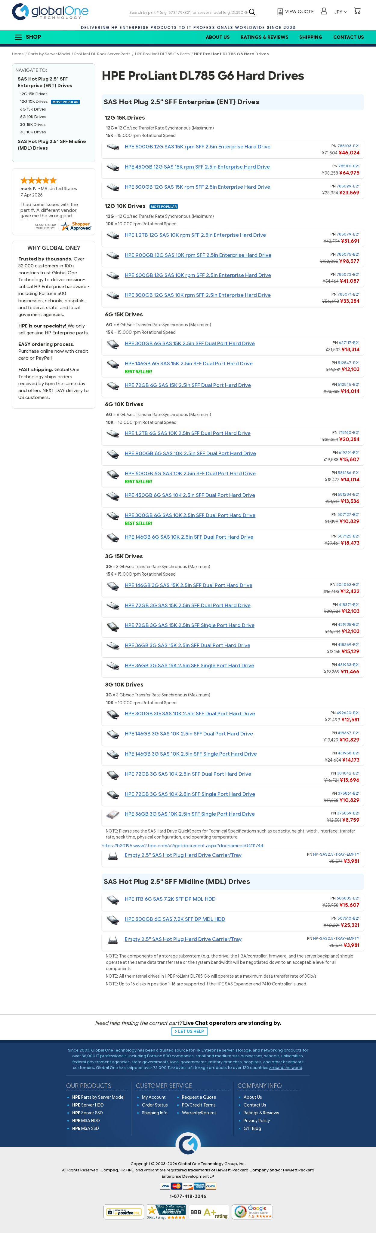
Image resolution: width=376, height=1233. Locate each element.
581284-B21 (348, 494)
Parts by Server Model (98, 1097)
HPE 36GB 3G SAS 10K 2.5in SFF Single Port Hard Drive (190, 814)
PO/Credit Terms (199, 1105)
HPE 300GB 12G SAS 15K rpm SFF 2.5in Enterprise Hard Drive (197, 187)
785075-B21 (348, 254)
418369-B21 (348, 644)
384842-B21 (348, 773)
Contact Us (348, 37)
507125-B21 (348, 536)
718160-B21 (348, 432)
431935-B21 (348, 624)
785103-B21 (348, 145)
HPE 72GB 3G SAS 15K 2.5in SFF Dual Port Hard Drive (188, 605)
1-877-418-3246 (188, 1196)
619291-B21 (349, 452)
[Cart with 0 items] (357, 11)
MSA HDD (86, 1120)
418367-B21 (348, 732)
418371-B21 (349, 604)
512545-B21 (348, 384)
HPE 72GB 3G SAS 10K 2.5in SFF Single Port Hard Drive (190, 794)
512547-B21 (348, 362)
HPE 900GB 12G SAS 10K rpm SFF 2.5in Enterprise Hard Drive (198, 255)
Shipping (310, 37)
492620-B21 (348, 712)
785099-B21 (348, 186)
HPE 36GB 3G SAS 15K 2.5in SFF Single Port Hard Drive (189, 665)
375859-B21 (348, 813)
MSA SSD (85, 1128)
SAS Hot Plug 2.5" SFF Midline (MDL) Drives (52, 145)
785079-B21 (348, 234)
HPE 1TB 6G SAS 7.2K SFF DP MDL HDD (170, 899)
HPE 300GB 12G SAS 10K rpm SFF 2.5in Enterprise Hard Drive (198, 295)
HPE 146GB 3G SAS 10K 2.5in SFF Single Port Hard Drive (191, 754)
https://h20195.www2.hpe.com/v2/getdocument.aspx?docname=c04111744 (182, 845)
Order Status (155, 1105)
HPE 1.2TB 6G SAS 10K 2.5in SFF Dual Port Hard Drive (188, 433)
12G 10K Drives (51, 101)
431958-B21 (348, 753)
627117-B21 (349, 342)
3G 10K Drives (33, 132)
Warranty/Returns (199, 1113)
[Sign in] (324, 11)
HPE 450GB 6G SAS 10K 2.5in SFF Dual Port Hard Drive (190, 495)
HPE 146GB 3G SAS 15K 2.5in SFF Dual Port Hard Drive (188, 585)
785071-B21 (348, 294)
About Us (218, 37)
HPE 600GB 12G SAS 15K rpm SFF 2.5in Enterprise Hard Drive (197, 147)
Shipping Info (155, 1113)
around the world (285, 1067)
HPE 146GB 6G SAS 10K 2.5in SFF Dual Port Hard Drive (189, 537)
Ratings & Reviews (264, 37)
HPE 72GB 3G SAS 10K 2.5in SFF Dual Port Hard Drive (188, 774)
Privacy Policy (257, 1120)
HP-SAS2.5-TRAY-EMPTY (336, 854)
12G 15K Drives (34, 93)
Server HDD (88, 1105)
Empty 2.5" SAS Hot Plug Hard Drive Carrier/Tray (183, 855)
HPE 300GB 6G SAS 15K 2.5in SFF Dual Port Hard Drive (190, 343)
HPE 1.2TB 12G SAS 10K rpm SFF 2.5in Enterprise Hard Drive (195, 235)
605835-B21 (348, 898)
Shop (27, 37)
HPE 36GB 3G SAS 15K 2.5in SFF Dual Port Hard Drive (187, 645)
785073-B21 (348, 274)
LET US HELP (191, 1031)
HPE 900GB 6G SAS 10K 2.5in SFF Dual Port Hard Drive (190, 453)
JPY (340, 12)
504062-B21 (347, 584)
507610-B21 (348, 918)
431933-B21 (348, 664)
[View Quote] (294, 12)
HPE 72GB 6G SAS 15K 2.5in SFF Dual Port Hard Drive (188, 385)
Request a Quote (199, 1097)
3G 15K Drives (33, 124)
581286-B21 (348, 472)
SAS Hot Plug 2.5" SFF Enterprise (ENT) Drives (45, 82)
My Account (154, 1097)
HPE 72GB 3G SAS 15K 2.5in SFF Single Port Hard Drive (189, 625)
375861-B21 (348, 793)
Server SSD (87, 1113)
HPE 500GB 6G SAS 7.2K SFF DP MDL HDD (175, 919)
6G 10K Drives (33, 116)
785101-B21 (348, 166)
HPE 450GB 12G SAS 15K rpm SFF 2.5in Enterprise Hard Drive (197, 167)
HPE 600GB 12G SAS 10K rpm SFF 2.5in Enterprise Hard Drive (198, 275)
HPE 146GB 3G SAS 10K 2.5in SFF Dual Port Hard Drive (189, 734)
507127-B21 (348, 514)
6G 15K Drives (33, 109)
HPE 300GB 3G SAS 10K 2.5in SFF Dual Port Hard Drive (190, 714)
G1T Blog (252, 1128)
